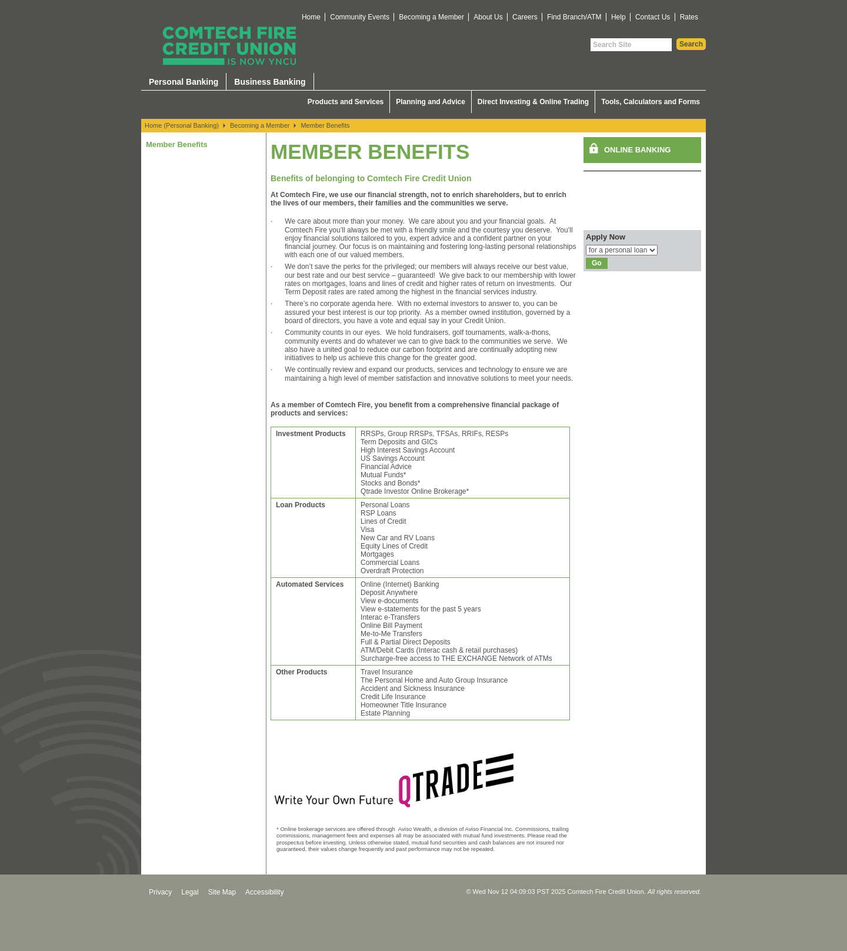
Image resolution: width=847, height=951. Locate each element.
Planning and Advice (430, 102)
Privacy (160, 892)
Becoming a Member (431, 17)
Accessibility (264, 892)
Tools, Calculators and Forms (650, 102)
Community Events (359, 17)
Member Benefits (325, 125)
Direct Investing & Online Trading (533, 102)
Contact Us (652, 17)
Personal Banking (183, 82)
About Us (487, 17)
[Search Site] (631, 44)
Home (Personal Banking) (182, 125)
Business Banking (269, 82)
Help (618, 17)
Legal (189, 892)
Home (311, 17)
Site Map (222, 892)
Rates (689, 17)
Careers (525, 17)
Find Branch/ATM (574, 17)
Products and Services (346, 102)
